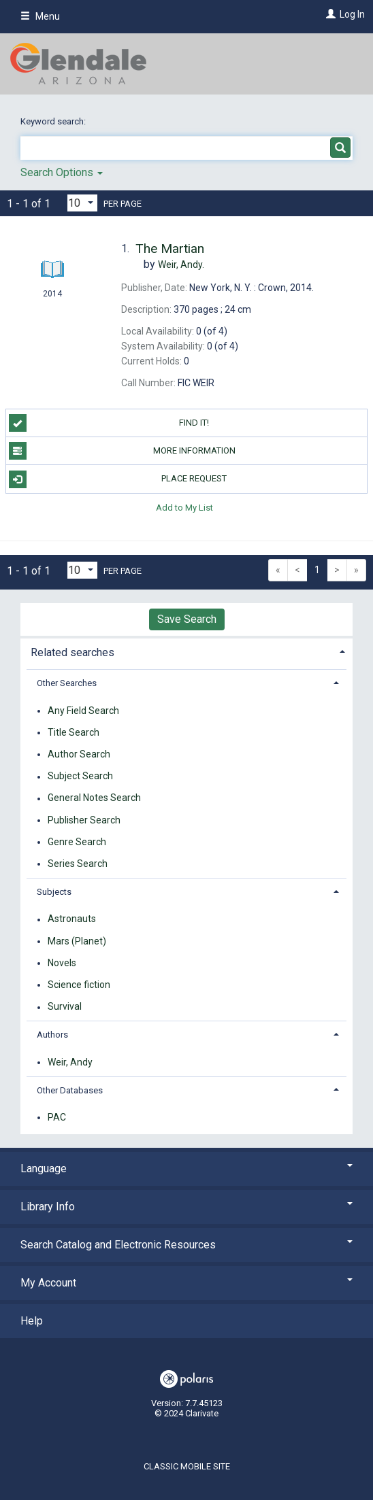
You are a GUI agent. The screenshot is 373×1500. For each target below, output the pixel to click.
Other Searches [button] (67, 683)
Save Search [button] (186, 619)
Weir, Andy (70, 1062)
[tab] (186, 651)
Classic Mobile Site (187, 1466)
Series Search (78, 863)
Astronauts (72, 919)
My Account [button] (186, 1282)
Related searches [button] (72, 652)
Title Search (73, 732)
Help (31, 1320)
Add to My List (184, 507)
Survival (65, 1007)
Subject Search (80, 776)
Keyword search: (54, 121)
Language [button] (186, 1168)
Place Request (118, 479)
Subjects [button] (54, 892)
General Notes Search (94, 798)
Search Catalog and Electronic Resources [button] (186, 1244)
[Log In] (329, 14)
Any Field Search (83, 710)
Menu (40, 16)
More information (122, 451)
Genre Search (77, 841)
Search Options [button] (61, 172)
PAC (57, 1117)
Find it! (109, 423)
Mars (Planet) (77, 941)
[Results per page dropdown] (82, 202)
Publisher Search (84, 820)
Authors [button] (52, 1034)
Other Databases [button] (70, 1090)
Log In (352, 14)
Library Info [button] (186, 1206)
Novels (62, 962)
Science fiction (79, 984)
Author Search (79, 754)
